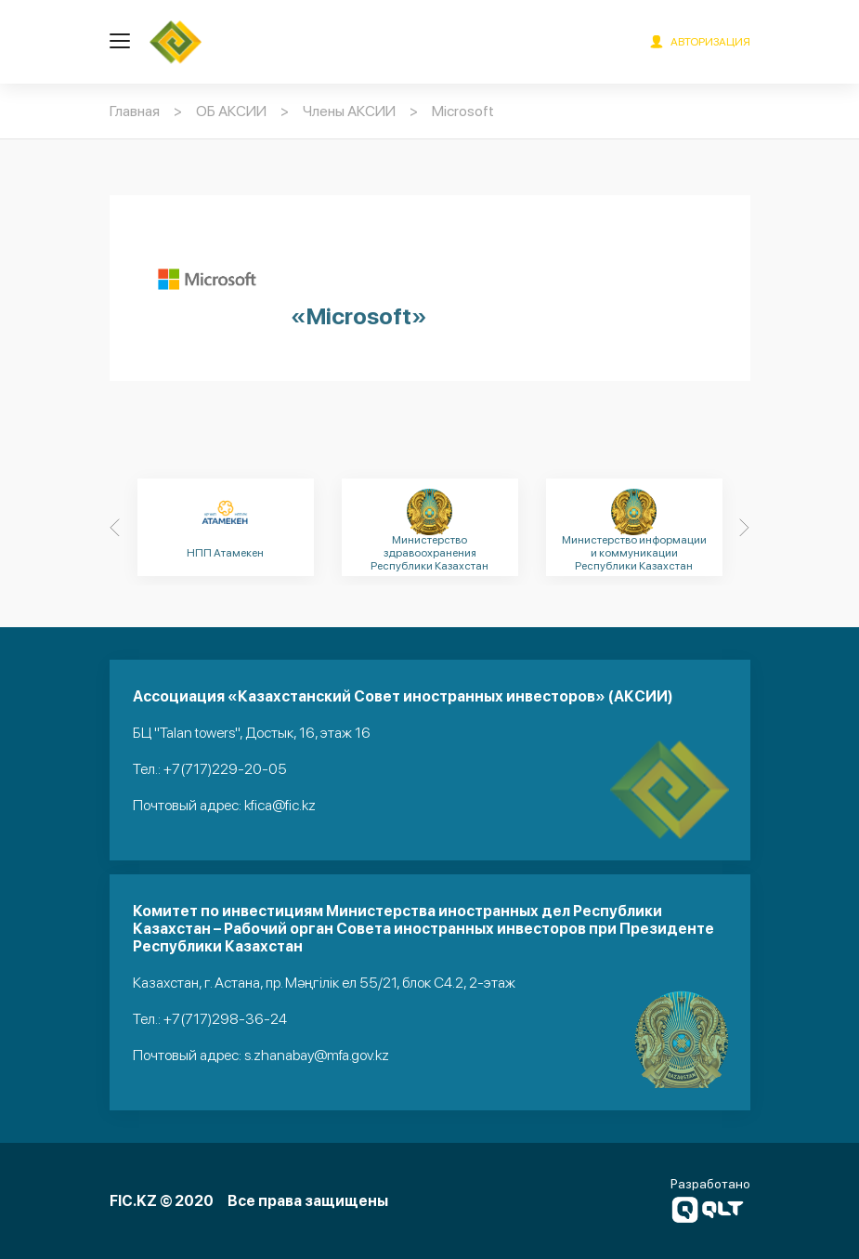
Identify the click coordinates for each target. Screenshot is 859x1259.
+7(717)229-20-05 (225, 769)
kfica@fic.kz (280, 805)
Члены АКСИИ (349, 111)
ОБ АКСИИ (231, 111)
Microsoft (463, 111)
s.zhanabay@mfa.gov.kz (316, 1055)
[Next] (744, 527)
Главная (135, 111)
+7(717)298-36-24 (225, 1019)
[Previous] (115, 527)
